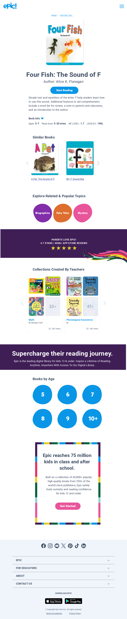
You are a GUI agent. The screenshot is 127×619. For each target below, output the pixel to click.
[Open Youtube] (57, 545)
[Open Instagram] (50, 545)
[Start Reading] (64, 90)
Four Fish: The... (66, 15)
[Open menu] (121, 6)
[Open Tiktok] (77, 545)
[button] (44, 304)
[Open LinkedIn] (83, 545)
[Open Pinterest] (70, 545)
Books (54, 15)
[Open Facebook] (43, 545)
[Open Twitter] (63, 545)
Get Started (67, 506)
